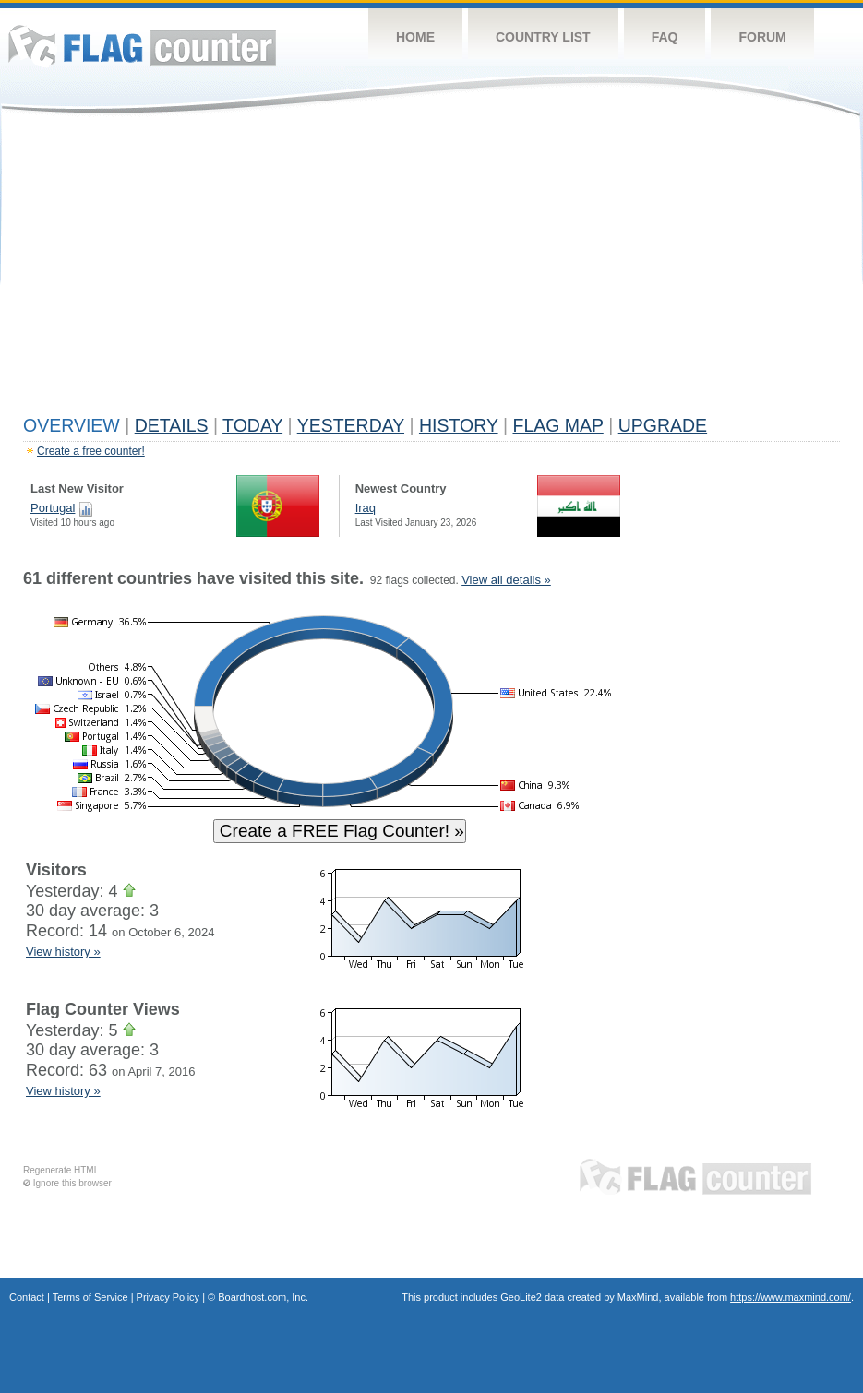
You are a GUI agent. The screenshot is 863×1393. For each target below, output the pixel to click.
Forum (761, 37)
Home (415, 37)
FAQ (665, 37)
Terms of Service (90, 1297)
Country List (543, 37)
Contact (26, 1297)
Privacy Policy (168, 1297)
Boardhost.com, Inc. (263, 1297)
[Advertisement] (431, 269)
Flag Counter (142, 45)
